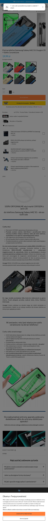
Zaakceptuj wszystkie (24, 513)
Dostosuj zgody (24, 518)
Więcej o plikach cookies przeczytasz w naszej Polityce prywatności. (21, 509)
